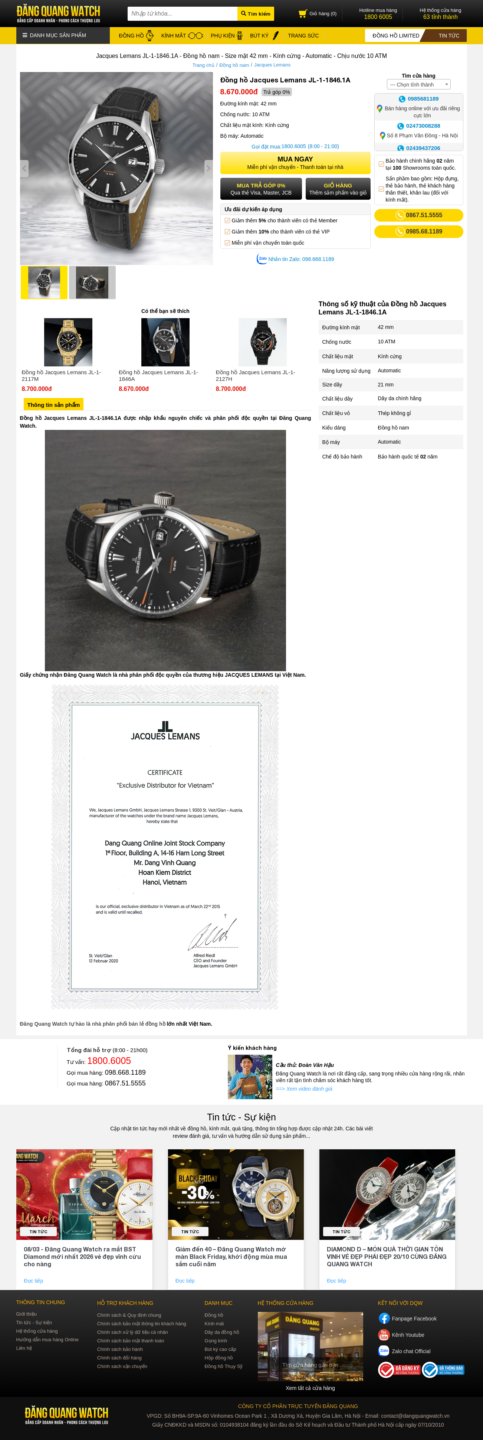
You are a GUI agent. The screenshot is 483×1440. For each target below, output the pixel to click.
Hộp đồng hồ (218, 1357)
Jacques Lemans (272, 65)
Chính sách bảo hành (120, 1349)
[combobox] (419, 84)
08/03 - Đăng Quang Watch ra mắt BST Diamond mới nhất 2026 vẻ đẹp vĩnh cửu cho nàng (82, 1256)
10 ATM (386, 342)
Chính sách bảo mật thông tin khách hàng (141, 1323)
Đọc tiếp (34, 1280)
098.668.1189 (125, 1072)
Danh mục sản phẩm (54, 35)
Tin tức (38, 1231)
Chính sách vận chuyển (122, 1366)
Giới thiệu (26, 1313)
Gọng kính (215, 1340)
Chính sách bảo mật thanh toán (130, 1340)
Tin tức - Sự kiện (241, 1116)
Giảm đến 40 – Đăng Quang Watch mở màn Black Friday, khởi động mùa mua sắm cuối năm (231, 1256)
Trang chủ (203, 65)
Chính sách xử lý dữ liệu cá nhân (132, 1332)
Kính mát (214, 1323)
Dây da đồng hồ (221, 1332)
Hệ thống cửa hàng (37, 1330)
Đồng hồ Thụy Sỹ (223, 1366)
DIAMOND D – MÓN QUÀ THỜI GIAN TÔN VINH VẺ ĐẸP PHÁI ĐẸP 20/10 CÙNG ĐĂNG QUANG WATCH (387, 1256)
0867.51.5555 (125, 1083)
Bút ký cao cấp (220, 1349)
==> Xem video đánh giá (304, 1088)
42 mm (386, 327)
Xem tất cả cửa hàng (310, 1388)
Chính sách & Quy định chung (129, 1314)
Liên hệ (24, 1348)
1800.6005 (294, 146)
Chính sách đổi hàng (119, 1357)
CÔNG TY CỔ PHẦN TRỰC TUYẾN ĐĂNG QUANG (298, 1406)
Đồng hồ (213, 1314)
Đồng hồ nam (234, 65)
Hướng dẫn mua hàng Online (47, 1339)
